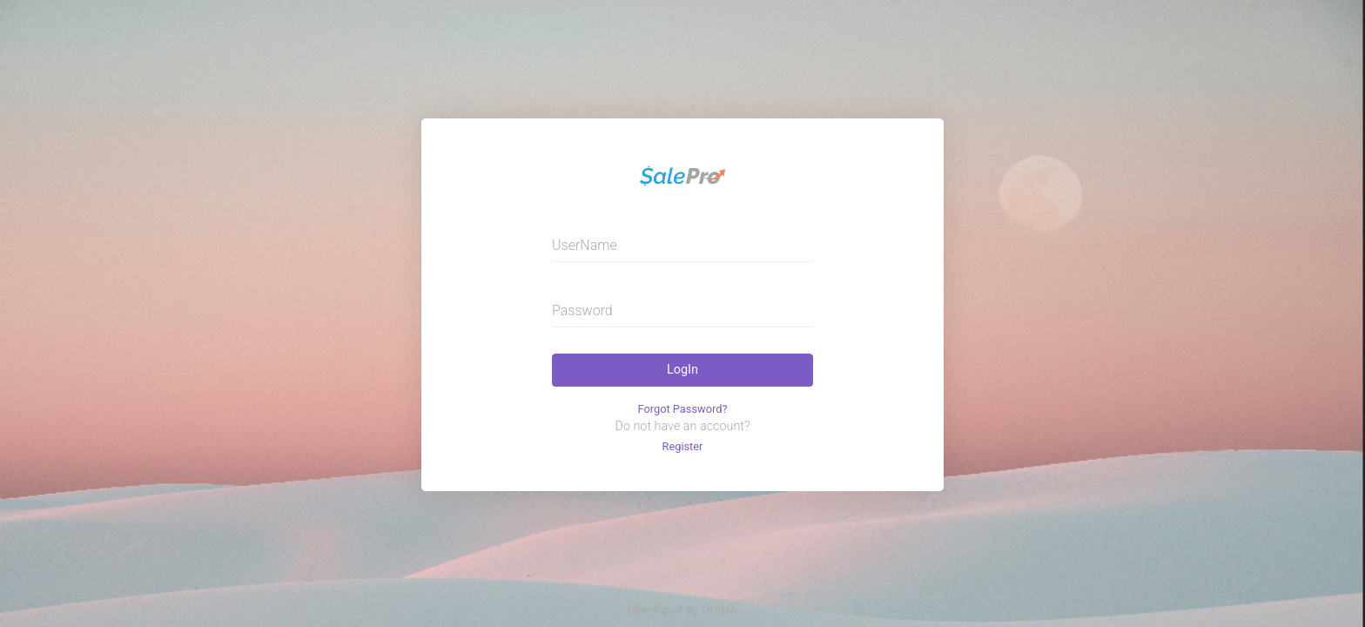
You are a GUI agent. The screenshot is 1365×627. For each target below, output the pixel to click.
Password (582, 310)
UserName (584, 245)
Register (682, 446)
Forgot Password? (683, 408)
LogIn (682, 369)
